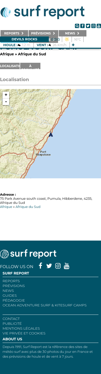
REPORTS (11, 281)
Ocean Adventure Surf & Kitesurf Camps (45, 305)
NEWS (8, 290)
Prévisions (14, 285)
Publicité (12, 323)
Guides (10, 295)
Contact (11, 318)
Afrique (7, 54)
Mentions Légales (21, 328)
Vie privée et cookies (24, 333)
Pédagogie (14, 300)
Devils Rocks (24, 39)
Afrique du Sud (32, 54)
